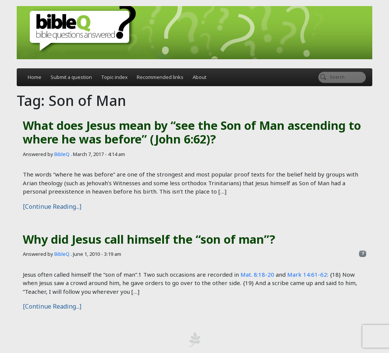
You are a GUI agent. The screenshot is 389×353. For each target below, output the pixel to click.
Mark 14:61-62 (307, 274)
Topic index (114, 77)
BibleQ (62, 154)
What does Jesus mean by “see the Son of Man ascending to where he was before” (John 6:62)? (192, 132)
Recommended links (160, 77)
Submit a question (71, 77)
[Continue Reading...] (52, 206)
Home (34, 77)
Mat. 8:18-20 (257, 274)
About (199, 77)
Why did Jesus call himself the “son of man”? (149, 239)
